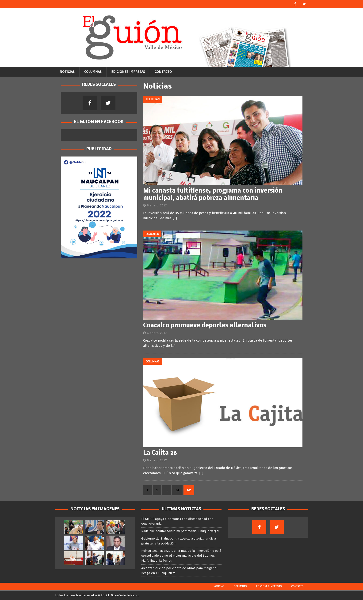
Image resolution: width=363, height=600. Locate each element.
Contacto (163, 72)
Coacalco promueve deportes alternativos (204, 326)
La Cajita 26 (160, 453)
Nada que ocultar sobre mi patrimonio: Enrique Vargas (180, 531)
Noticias (67, 72)
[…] (174, 218)
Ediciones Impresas (128, 72)
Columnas (93, 72)
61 (177, 490)
